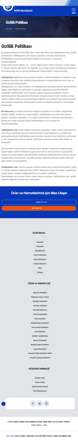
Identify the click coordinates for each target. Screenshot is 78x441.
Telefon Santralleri (40, 314)
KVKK (45, 425)
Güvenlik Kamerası (40, 310)
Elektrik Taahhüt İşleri (40, 336)
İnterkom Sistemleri (40, 301)
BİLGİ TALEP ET (37, 208)
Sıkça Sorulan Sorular (40, 387)
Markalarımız (40, 251)
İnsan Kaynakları (40, 259)
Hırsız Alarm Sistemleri (40, 327)
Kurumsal (39, 246)
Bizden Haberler (40, 264)
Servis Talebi (40, 382)
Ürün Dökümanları (40, 391)
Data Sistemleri (40, 319)
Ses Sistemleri (40, 332)
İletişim (40, 272)
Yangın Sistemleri (40, 349)
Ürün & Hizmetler (40, 255)
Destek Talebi (40, 378)
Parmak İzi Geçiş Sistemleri (40, 358)
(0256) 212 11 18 (41, 202)
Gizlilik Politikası (36, 425)
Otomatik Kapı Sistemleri (40, 323)
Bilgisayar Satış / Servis (40, 297)
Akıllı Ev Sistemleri (40, 293)
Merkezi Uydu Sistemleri (40, 345)
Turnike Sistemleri (40, 306)
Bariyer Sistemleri (40, 340)
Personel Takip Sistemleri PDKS (40, 353)
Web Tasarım (10, 436)
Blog (40, 268)
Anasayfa (40, 242)
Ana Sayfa (9, 29)
